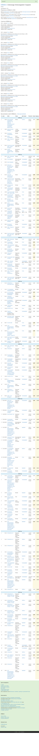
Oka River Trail (10, 308)
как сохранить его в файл (13, 35)
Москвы (12, 698)
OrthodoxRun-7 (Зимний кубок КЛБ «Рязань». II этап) (10, 605)
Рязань (8, 23)
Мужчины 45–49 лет (11, 69)
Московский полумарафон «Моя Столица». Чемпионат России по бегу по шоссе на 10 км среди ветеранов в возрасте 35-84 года (11, 462)
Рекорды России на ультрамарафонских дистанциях (10, 706)
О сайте (2, 684)
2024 (12, 702)
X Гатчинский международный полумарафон (10, 476)
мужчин (7, 14)
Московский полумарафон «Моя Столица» (11, 619)
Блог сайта (3, 688)
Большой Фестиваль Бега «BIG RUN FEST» (10, 200)
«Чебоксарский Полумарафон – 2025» (10, 189)
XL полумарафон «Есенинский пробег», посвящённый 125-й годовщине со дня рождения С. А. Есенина (11, 452)
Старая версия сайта (5, 690)
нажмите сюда (3, 727)
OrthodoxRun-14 (10, 539)
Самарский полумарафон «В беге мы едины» (10, 297)
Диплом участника (4, 35)
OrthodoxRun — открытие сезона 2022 (10, 390)
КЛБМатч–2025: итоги (5, 717)
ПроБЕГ (4, 1)
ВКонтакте (12, 691)
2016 (21, 702)
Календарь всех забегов (5, 697)
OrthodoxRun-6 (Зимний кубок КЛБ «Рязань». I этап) (10, 611)
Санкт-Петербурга (18, 698)
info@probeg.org (4, 724)
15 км (23, 198)
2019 (14, 702)
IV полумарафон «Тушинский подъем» (10, 649)
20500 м (23, 448)
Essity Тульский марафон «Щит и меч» (10, 497)
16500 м (23, 227)
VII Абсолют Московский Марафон (9, 493)
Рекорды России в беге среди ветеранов (8, 705)
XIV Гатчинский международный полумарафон (10, 293)
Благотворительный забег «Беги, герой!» (11, 338)
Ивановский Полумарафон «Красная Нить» (10, 506)
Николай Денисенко (30, 17)
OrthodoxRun (9, 348)
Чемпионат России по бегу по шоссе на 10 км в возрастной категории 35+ (10, 181)
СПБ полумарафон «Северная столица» (10, 246)
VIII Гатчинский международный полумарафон (10, 615)
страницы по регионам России (24, 691)
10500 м (23, 119)
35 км (23, 414)
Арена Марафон (10, 162)
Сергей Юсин (11, 12)
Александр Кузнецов (26, 11)
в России (18, 707)
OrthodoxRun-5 (10, 625)
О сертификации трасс (5, 703)
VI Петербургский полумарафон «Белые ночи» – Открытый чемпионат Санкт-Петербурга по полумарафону (10, 443)
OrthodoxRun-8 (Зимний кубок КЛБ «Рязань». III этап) (10, 601)
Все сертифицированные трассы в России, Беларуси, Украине (12, 704)
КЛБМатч (4, 5)
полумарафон (24, 129)
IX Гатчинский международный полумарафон (10, 553)
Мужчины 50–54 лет (10, 17)
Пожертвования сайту (5, 689)
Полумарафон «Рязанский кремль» (10, 515)
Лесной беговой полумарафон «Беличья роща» (10, 196)
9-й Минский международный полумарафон (10, 250)
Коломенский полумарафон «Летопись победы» (11, 265)
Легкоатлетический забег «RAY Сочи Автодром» (10, 234)
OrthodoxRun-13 (10, 545)
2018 (16, 702)
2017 (19, 702)
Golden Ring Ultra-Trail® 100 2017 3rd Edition (10, 636)
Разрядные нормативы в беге (6, 708)
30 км (23, 308)
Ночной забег (9, 322)
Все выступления (21, 114)
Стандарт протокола (4, 710)
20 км (23, 316)
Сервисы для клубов (5, 685)
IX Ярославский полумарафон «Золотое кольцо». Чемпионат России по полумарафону (10, 372)
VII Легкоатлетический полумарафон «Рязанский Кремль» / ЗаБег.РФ (11, 333)
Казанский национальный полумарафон (10, 175)
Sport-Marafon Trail (10, 414)
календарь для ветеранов (15, 697)
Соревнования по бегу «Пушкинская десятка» (10, 560)
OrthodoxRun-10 (10, 589)
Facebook (16, 691)
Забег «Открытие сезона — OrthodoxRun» (10, 272)
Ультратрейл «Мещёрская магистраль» (9, 212)
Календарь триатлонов (5, 699)
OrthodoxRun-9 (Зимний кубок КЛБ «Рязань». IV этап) (10, 595)
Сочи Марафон (10, 159)
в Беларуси (23, 707)
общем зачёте (6, 11)
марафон (23, 305)
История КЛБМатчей (5, 718)
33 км (23, 664)
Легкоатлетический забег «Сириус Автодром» (10, 146)
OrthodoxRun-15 (10, 533)
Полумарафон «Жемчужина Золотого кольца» (10, 360)
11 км (23, 220)
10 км (23, 139)
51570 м (23, 634)
